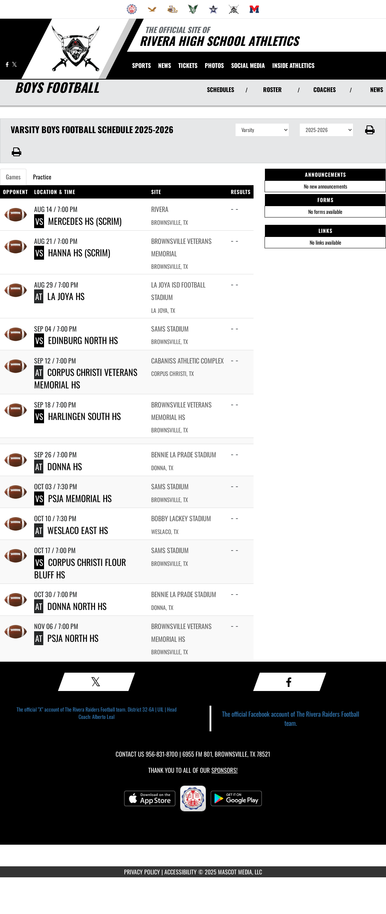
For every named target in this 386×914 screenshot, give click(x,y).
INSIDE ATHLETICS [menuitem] (293, 65)
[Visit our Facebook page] (8, 64)
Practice (42, 176)
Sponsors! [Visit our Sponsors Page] (224, 770)
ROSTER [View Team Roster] (272, 89)
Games (13, 176)
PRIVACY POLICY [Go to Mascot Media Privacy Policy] (142, 871)
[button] (370, 130)
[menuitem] (131, 9)
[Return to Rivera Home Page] (75, 48)
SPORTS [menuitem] (141, 65)
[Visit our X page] (14, 64)
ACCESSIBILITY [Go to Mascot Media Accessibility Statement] (180, 871)
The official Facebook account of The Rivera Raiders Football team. (290, 718)
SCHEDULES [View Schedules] (220, 89)
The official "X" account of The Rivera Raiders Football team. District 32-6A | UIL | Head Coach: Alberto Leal (96, 712)
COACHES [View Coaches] (324, 89)
